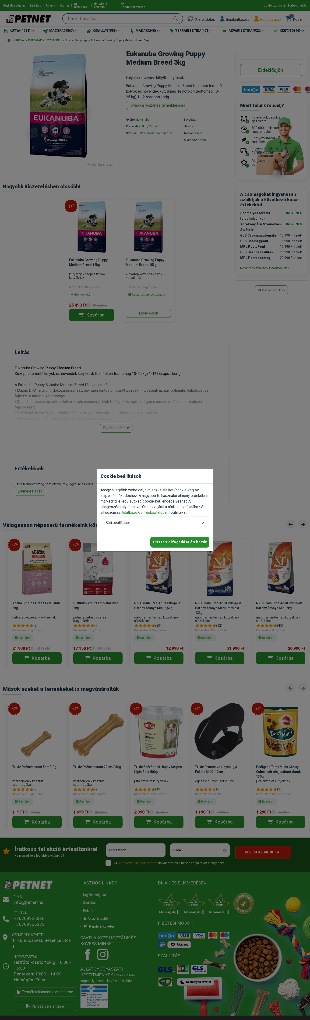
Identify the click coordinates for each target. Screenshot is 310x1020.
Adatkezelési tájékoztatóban (145, 512)
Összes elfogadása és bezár (180, 542)
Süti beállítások (118, 522)
